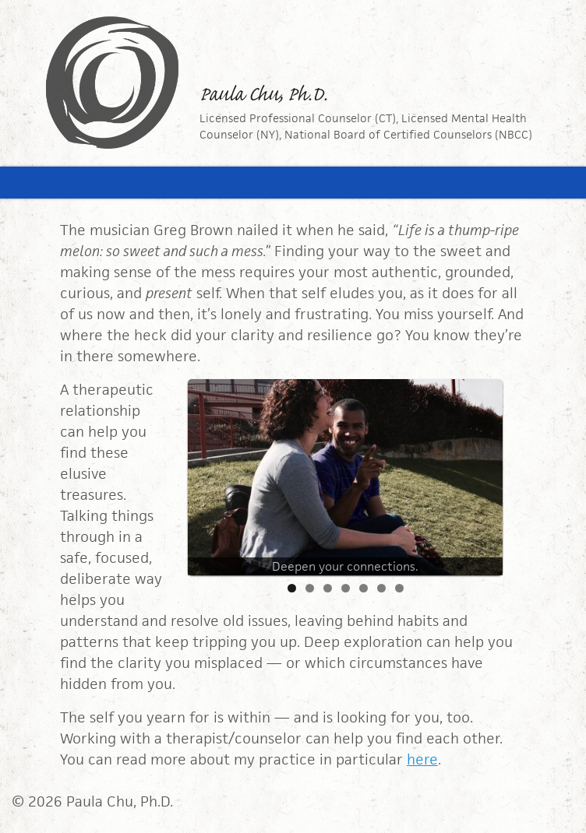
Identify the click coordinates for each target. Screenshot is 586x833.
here (422, 759)
